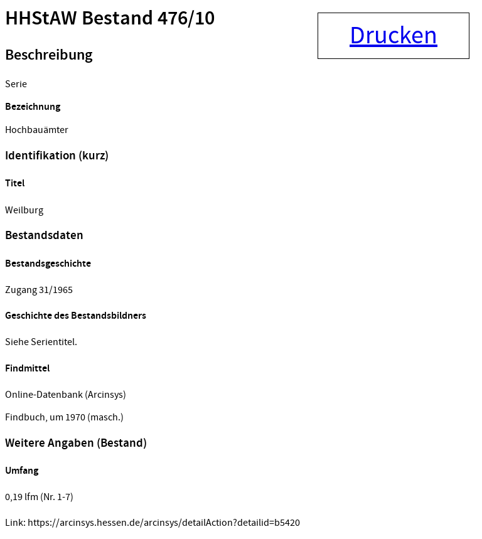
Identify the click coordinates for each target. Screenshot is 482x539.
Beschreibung (48, 55)
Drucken (393, 35)
